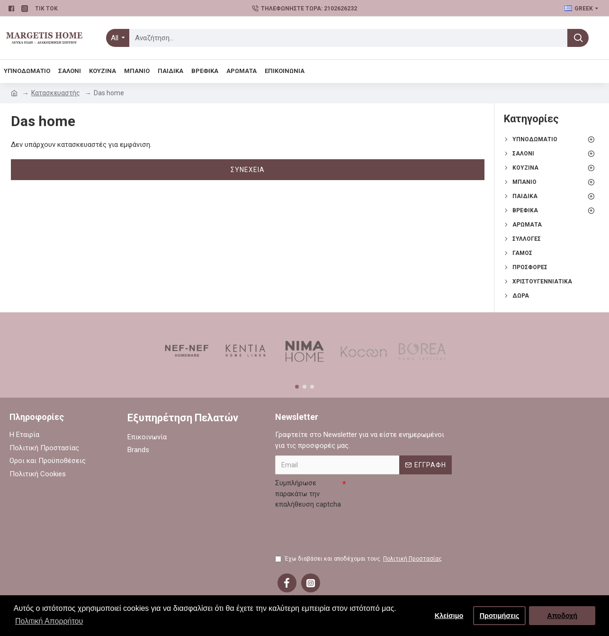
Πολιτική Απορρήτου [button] (49, 621)
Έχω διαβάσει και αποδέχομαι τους (359, 558)
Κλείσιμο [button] (449, 615)
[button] (297, 387)
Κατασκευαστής (55, 93)
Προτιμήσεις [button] (499, 615)
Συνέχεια (248, 169)
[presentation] (347, 530)
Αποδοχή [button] (562, 615)
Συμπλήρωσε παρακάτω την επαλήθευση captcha (308, 494)
